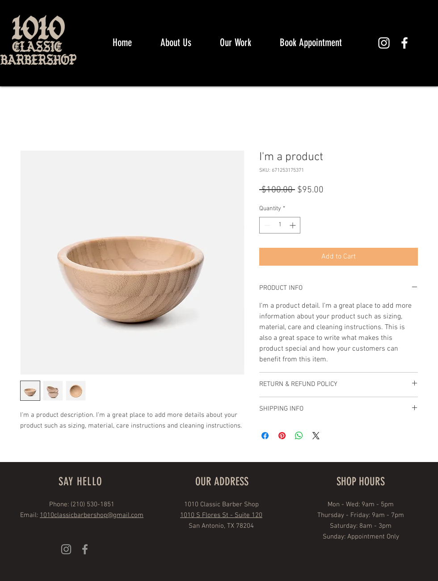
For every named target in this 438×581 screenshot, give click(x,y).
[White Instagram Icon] (384, 43)
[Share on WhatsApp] (299, 435)
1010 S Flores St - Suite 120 (221, 515)
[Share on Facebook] (265, 435)
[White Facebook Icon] (404, 43)
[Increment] (293, 225)
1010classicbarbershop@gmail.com (91, 515)
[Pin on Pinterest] (282, 435)
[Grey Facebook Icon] (85, 549)
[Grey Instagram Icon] (66, 549)
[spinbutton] (280, 225)
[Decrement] (266, 225)
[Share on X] (316, 435)
